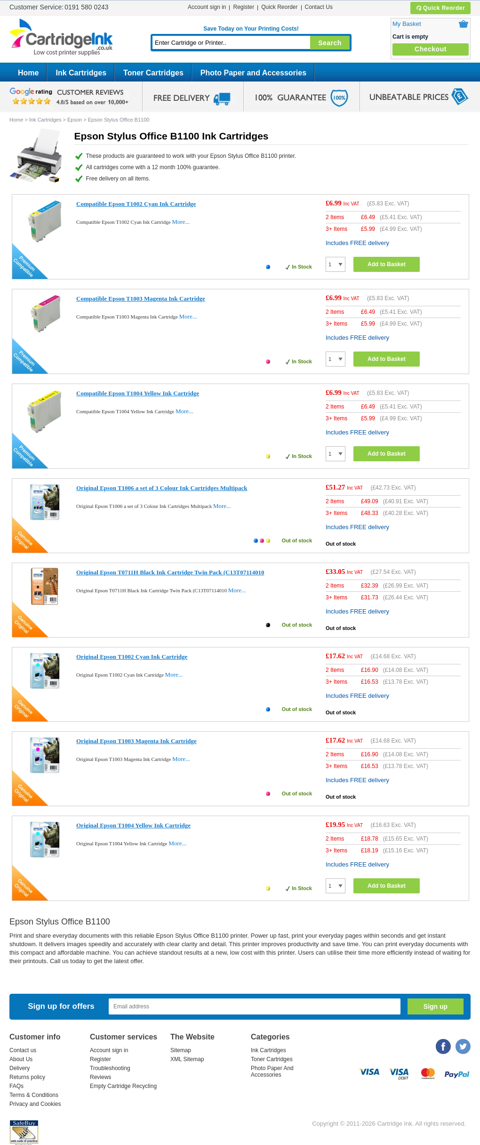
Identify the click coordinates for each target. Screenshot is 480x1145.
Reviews (100, 1077)
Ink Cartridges (81, 73)
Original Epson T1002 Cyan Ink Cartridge (131, 656)
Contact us (22, 1050)
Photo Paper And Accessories (272, 1071)
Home (28, 73)
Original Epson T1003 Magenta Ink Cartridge (136, 740)
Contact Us (319, 7)
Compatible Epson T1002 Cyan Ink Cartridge (136, 203)
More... (181, 221)
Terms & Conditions (33, 1095)
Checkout (431, 49)
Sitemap (180, 1050)
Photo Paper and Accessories (253, 73)
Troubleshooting (110, 1068)
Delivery (19, 1068)
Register (243, 7)
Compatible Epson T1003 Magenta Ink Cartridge (140, 298)
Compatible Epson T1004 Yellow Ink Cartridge (137, 393)
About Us (20, 1059)
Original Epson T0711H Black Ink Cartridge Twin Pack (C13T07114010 (170, 572)
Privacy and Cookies (35, 1104)
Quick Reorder (440, 8)
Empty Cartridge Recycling (123, 1086)
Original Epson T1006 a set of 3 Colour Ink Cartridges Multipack (162, 487)
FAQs (16, 1086)
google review (70, 97)
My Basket (406, 23)
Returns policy (27, 1077)
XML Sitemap (187, 1059)
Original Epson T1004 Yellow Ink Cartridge (133, 825)
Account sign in (207, 7)
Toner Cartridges (153, 73)
